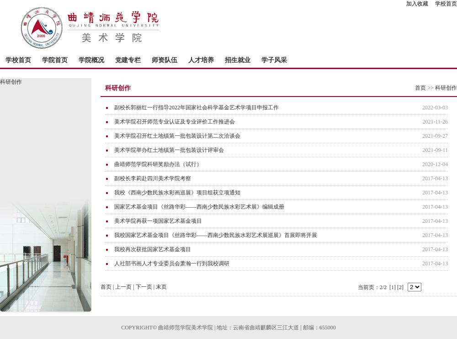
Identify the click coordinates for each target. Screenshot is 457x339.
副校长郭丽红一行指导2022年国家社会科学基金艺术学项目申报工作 (196, 107)
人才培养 (201, 60)
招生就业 (237, 60)
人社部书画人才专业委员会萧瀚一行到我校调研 (171, 263)
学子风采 (274, 60)
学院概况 (91, 60)
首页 (420, 88)
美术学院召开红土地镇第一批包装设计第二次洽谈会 (177, 136)
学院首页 (55, 60)
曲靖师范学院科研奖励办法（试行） (158, 164)
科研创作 (446, 88)
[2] (400, 287)
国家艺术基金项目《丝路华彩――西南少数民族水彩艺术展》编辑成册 (199, 207)
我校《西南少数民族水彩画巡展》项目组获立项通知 (177, 192)
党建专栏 (128, 60)
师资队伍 (164, 60)
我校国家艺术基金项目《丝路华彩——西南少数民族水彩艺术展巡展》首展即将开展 (215, 235)
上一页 (123, 287)
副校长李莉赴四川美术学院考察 (152, 178)
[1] (392, 287)
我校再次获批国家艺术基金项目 (152, 249)
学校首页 (446, 3)
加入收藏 (420, 3)
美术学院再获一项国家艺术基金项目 (158, 221)
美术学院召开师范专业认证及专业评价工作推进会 (174, 121)
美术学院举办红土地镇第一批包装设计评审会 (169, 150)
